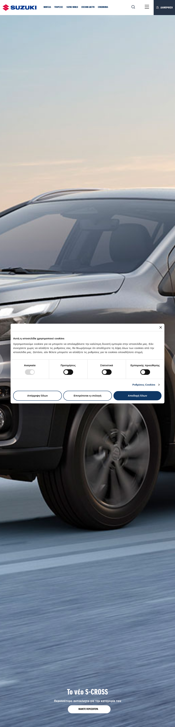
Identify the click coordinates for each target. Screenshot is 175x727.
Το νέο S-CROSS (87, 692)
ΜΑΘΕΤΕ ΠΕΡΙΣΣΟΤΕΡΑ (88, 709)
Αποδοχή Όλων (137, 395)
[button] (47, 7)
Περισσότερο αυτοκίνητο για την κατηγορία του (87, 701)
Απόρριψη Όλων (37, 395)
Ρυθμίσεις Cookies (143, 384)
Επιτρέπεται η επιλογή (87, 395)
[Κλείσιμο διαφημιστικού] (160, 327)
